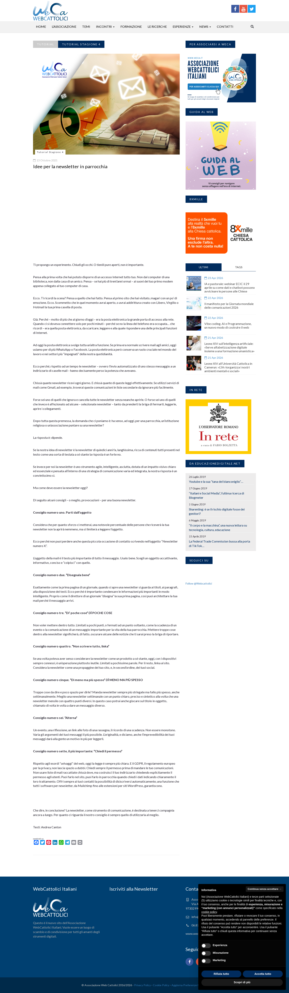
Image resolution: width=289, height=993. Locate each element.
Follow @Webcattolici (199, 583)
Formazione (131, 26)
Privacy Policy (142, 985)
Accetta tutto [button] (262, 973)
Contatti (225, 26)
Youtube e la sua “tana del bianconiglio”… (216, 481)
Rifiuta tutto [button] (221, 973)
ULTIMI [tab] (203, 267)
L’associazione (64, 26)
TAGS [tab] (238, 267)
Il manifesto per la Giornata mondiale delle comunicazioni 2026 (229, 305)
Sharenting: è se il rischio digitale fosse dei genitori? (217, 511)
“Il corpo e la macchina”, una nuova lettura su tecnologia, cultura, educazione (218, 527)
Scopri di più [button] (242, 982)
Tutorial (45, 44)
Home (41, 26)
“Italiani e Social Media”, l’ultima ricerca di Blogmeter (216, 495)
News (203, 26)
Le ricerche (157, 26)
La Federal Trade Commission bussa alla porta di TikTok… (219, 543)
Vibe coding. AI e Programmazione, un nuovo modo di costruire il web (227, 325)
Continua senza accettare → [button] (265, 889)
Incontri (104, 26)
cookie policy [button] (209, 911)
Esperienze (182, 26)
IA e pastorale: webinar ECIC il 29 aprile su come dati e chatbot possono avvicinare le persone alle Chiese (229, 287)
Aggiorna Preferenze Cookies (189, 985)
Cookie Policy (161, 985)
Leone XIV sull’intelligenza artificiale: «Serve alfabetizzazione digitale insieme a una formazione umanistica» (229, 347)
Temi (86, 26)
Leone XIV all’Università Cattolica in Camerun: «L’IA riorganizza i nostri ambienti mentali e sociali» (228, 367)
